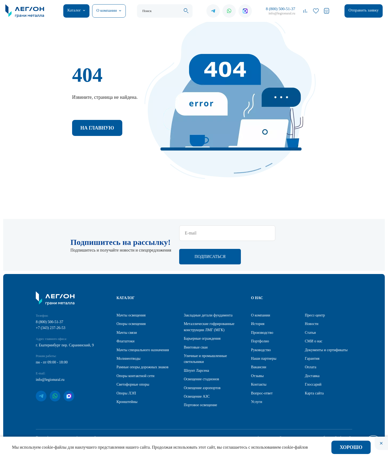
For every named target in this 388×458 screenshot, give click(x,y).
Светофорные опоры (132, 361)
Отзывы (257, 353)
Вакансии (258, 344)
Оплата (310, 344)
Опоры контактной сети (135, 353)
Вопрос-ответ (262, 370)
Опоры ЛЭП (126, 370)
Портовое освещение (200, 382)
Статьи (310, 310)
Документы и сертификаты (326, 327)
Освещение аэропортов (202, 365)
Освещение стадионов (201, 356)
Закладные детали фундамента (208, 292)
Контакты (258, 361)
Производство (262, 310)
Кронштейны (126, 379)
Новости (312, 301)
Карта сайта (314, 370)
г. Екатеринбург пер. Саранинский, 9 (65, 322)
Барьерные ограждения (202, 316)
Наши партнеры (263, 336)
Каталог (74, 10)
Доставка (312, 353)
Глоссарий (313, 361)
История (257, 301)
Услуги (256, 379)
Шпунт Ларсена (196, 348)
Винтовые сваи (195, 324)
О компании (106, 10)
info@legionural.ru (282, 13)
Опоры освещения (131, 301)
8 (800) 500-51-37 (280, 9)
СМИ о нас (314, 318)
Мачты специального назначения (142, 327)
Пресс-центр (315, 292)
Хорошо (351, 447)
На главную (97, 128)
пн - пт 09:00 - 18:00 (52, 339)
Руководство (261, 327)
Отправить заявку (363, 10)
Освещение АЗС (197, 373)
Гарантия (312, 336)
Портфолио (260, 318)
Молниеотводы (128, 336)
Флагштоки (125, 318)
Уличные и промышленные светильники (205, 336)
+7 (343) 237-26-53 (50, 305)
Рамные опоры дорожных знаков (142, 344)
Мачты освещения (131, 292)
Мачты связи (126, 310)
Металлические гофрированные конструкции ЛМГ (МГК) (209, 304)
